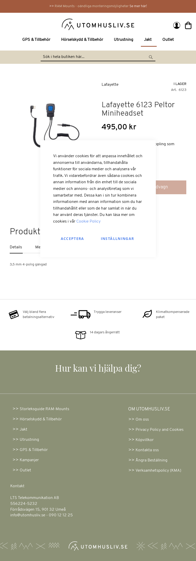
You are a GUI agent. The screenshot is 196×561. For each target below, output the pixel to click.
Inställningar (117, 238)
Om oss (142, 420)
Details (16, 247)
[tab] (22, 247)
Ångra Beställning (151, 460)
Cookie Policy (88, 221)
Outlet (25, 470)
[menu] (98, 40)
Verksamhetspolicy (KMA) (158, 471)
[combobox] (98, 57)
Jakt (23, 430)
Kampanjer (29, 460)
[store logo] (52, 24)
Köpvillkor (145, 440)
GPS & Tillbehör (34, 450)
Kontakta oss (147, 450)
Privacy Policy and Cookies (159, 430)
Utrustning (29, 440)
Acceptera (72, 238)
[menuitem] (37, 40)
